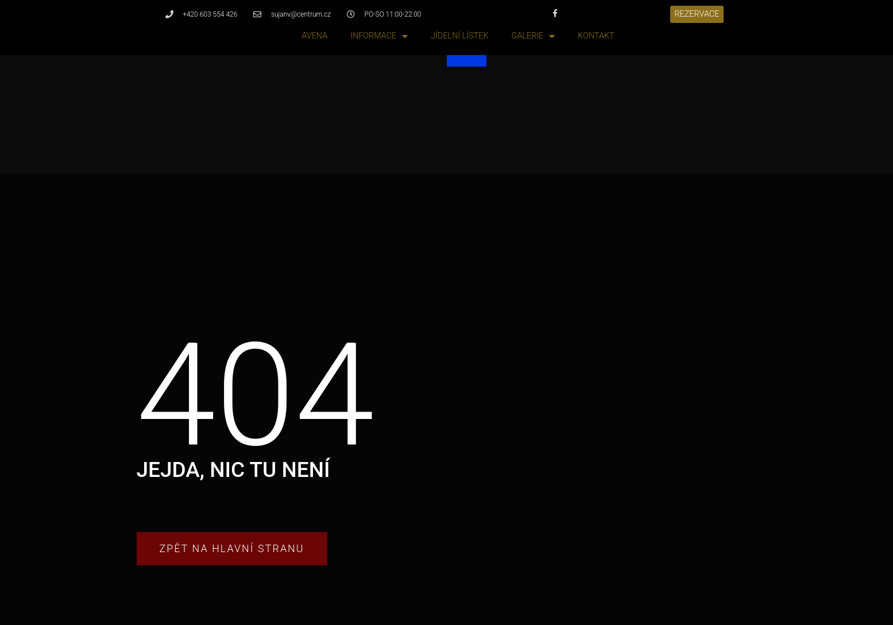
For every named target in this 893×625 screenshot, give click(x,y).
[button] (697, 14)
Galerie (533, 36)
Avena (314, 36)
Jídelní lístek (459, 36)
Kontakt (596, 36)
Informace (379, 36)
